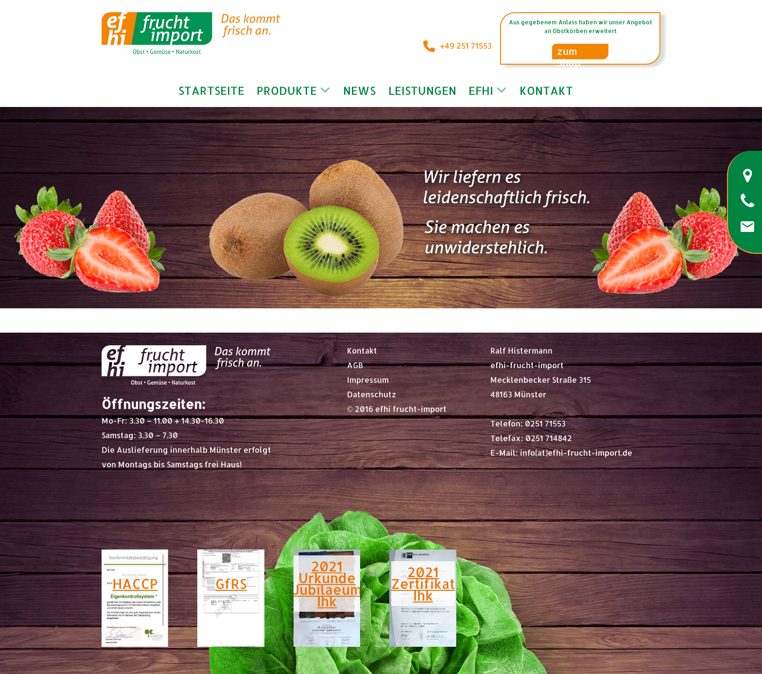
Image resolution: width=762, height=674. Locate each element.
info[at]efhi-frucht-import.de (576, 452)
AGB (355, 365)
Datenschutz (371, 394)
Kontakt (362, 350)
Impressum (368, 379)
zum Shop (569, 52)
